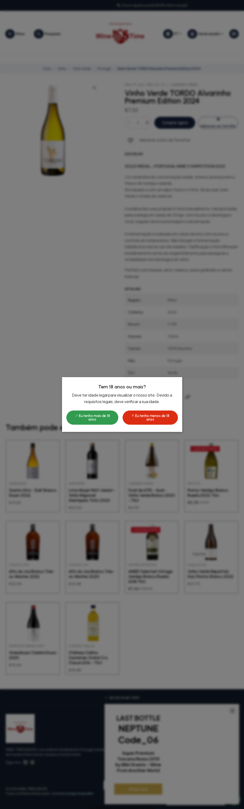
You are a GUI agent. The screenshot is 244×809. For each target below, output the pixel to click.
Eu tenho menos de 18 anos (150, 417)
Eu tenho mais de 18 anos (92, 417)
